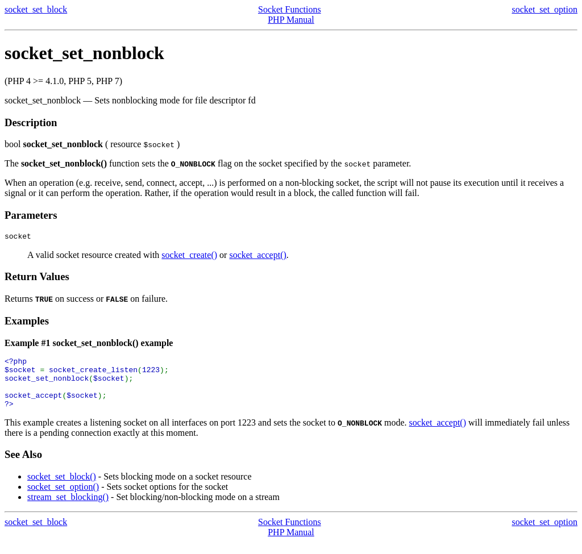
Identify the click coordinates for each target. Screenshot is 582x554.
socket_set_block (36, 9)
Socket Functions (289, 9)
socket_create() (189, 256)
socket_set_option (544, 9)
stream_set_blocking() (68, 509)
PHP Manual (291, 19)
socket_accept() (257, 256)
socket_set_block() (61, 488)
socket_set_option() (63, 498)
